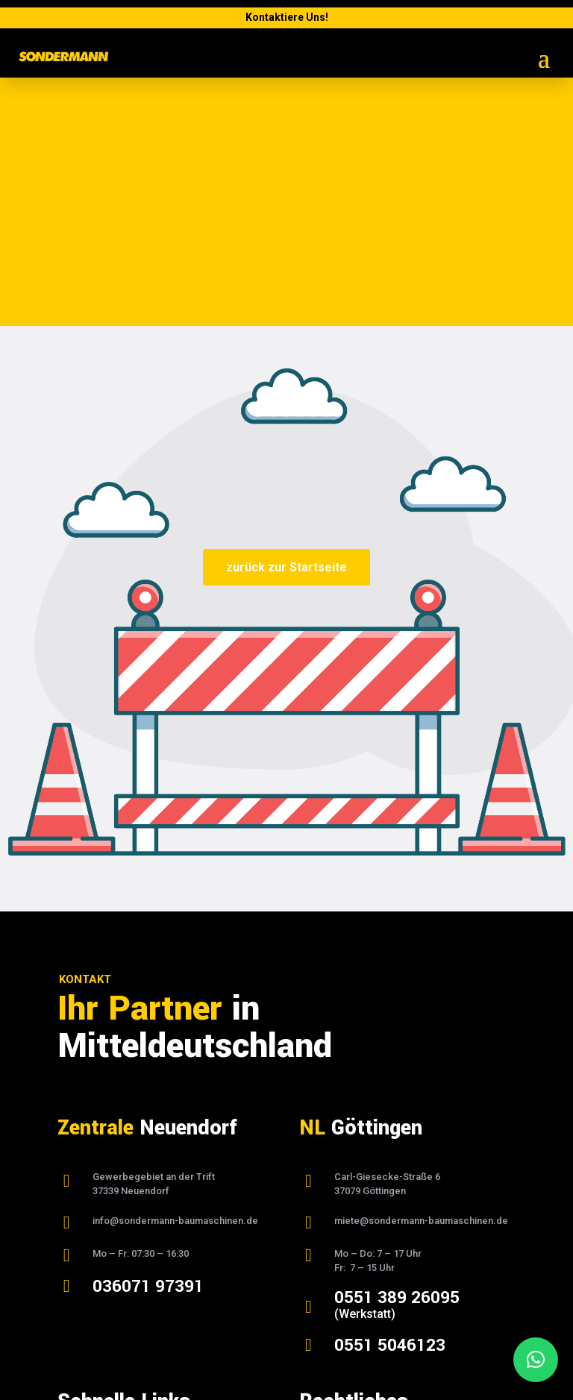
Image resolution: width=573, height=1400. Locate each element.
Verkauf (76, 1256)
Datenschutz (329, 1221)
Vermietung (86, 1238)
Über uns (79, 1221)
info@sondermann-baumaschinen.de (175, 972)
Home (72, 1203)
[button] (535, 1359)
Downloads (85, 1274)
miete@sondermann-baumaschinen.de (421, 972)
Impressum (327, 1203)
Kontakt (75, 1292)
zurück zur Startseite (286, 319)
